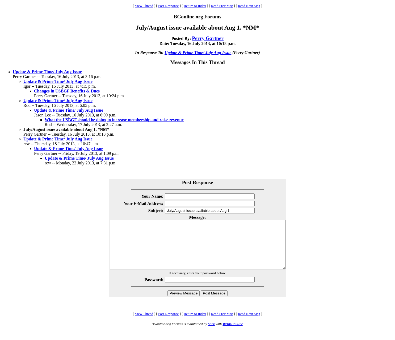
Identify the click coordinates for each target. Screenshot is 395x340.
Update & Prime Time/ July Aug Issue (198, 52)
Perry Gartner (208, 38)
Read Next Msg (249, 6)
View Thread (144, 6)
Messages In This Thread (197, 62)
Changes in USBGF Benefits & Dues (67, 91)
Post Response (168, 6)
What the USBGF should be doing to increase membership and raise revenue (114, 120)
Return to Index (195, 6)
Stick (211, 333)
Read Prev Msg (222, 6)
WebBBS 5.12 (232, 333)
